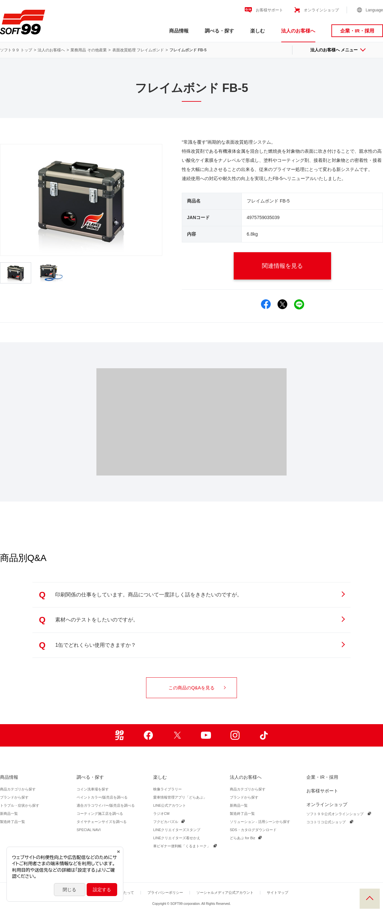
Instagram (235, 735)
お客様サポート (269, 10)
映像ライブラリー (167, 789)
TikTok (264, 735)
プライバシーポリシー (165, 892)
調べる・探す (219, 30)
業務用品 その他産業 (88, 50)
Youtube (206, 735)
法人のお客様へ (298, 30)
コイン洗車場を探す (93, 789)
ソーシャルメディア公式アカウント (224, 892)
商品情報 (179, 30)
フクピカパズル (165, 822)
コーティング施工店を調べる (100, 813)
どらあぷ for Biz (242, 838)
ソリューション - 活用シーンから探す (260, 822)
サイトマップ (277, 892)
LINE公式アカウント (169, 805)
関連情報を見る (291, 266)
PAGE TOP (370, 899)
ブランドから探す (14, 797)
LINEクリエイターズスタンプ (176, 830)
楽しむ (257, 30)
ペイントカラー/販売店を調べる (102, 797)
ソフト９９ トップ (16, 50)
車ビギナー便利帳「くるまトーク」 (181, 846)
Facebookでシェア (266, 304)
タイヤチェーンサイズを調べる (102, 822)
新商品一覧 (9, 813)
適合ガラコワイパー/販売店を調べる (106, 805)
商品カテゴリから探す (18, 789)
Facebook (148, 735)
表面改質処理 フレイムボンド (138, 50)
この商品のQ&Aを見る (197, 687)
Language (374, 10)
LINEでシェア (299, 304)
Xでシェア (283, 304)
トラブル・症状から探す (19, 805)
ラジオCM (161, 813)
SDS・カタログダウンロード (253, 830)
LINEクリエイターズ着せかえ (176, 838)
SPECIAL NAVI (89, 830)
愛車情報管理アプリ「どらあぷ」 (180, 797)
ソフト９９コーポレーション (22, 22)
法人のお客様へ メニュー (337, 50)
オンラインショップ (321, 10)
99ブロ (119, 735)
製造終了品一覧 (12, 822)
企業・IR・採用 (357, 30)
